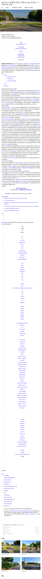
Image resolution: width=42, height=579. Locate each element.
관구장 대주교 (22, 271)
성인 (18, 67)
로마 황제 (3, 107)
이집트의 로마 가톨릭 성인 (9, 477)
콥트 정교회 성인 (7, 482)
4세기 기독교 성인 (8, 497)
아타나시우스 (22, 379)
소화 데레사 (22, 352)
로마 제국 (18, 44)
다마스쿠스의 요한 (22, 348)
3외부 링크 (6, 86)
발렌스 (15, 151)
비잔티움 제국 (18, 48)
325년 (36, 90)
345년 (39, 126)
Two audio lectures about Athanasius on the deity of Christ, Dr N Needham (21, 206)
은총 (22, 292)
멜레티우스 (37, 100)
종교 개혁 (22, 255)
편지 (29, 166)
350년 (3, 134)
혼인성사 (22, 319)
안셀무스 (22, 381)
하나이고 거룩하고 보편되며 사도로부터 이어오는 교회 (22, 288)
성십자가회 (22, 429)
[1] (18, 177)
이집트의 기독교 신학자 (9, 488)
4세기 (38, 63)
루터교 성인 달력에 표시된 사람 (10, 486)
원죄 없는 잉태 (22, 333)
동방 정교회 (8, 67)
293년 (21, 42)
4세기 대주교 (6, 506)
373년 (19, 47)
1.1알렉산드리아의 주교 (11, 76)
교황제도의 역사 (22, 242)
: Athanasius (12, 208)
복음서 (25, 167)
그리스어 (16, 63)
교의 (22, 300)
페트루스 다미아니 (22, 356)
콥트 (23, 54)
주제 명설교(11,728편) (17, 7)
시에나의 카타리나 (22, 370)
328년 (12, 94)
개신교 (29, 67)
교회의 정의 (22, 450)
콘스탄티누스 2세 (6, 117)
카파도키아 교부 (6, 530)
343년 (33, 122)
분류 (2, 474)
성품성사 (22, 317)
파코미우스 (10, 100)
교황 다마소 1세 (19, 179)
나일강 (25, 99)
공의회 (22, 244)
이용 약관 (29, 512)
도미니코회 (22, 421)
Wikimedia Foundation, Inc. (31, 514)
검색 (37, 3)
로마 (9, 122)
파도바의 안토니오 (22, 401)
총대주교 (14, 65)
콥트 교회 (32, 99)
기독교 (26, 70)
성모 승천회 (22, 427)
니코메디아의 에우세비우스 (9, 119)
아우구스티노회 (22, 433)
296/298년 (25, 63)
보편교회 (21, 51)
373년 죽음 (6, 475)
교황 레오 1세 (22, 341)
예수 (22, 236)
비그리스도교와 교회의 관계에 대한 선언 (22, 454)
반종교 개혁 (22, 257)
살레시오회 (22, 425)
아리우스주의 (5, 102)
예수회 (22, 435)
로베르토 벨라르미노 (22, 350)
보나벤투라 (22, 360)
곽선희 (7, 7)
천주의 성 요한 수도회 (22, 446)
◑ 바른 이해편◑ (6, 525)
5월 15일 (19, 54)
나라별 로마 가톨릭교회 (22, 259)
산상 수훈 (22, 296)
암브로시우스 (22, 389)
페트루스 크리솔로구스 (22, 358)
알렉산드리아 (23, 44)
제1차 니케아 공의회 (26, 92)
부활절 (14, 166)
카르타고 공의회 (26, 181)
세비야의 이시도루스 (22, 368)
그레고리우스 (22, 343)
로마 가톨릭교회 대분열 (22, 253)
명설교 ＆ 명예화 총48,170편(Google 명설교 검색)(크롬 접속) (20, 3)
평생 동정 (22, 331)
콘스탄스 (23, 126)
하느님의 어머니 (22, 329)
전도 (22, 249)
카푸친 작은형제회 (22, 444)
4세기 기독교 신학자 (8, 501)
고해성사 (22, 312)
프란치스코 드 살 (22, 366)
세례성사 (22, 306)
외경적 (9, 172)
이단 (13, 102)
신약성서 (24, 162)
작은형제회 (25, 442)
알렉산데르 (16, 92)
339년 (3, 119)
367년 (11, 166)
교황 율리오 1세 (16, 122)
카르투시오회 (22, 440)
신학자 (3, 68)
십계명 (22, 298)
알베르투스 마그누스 (22, 385)
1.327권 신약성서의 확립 (11, 81)
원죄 (22, 286)
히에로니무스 (22, 408)
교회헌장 (22, 452)
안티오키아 (27, 119)
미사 (15, 139)
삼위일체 (22, 284)
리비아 (19, 97)
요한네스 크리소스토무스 (22, 395)
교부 (5, 492)
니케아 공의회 (33, 68)
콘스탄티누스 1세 (9, 107)
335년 (22, 112)
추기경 (22, 265)
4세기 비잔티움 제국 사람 (9, 499)
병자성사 (22, 315)
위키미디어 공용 (19, 188)
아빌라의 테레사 (22, 374)
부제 (38, 90)
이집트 (15, 97)
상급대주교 (22, 269)
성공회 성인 (6, 484)
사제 (22, 277)
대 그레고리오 (22, 339)
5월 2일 (19, 55)
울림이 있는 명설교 (29, 7)
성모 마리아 (22, 325)
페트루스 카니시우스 (22, 403)
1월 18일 (19, 57)
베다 (22, 354)
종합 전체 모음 (13, 525)
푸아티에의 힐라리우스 (22, 364)
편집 (5, 89)
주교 (33, 100)
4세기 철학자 (6, 495)
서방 (23, 55)
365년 (22, 152)
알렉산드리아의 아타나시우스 (26, 189)
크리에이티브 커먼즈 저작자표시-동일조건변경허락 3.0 (20, 511)
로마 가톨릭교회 (5, 222)
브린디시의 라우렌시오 (22, 362)
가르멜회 (22, 419)
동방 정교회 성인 (7, 480)
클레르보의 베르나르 (22, 397)
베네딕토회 (22, 423)
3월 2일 (22, 47)
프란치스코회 (19, 442)
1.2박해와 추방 (9, 78)
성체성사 (22, 310)
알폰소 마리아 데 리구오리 (22, 387)
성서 (16, 167)
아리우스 (37, 92)
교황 (22, 263)
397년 (21, 181)
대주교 (22, 273)
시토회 (22, 431)
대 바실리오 (22, 345)
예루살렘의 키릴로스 (22, 393)
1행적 (5, 75)
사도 (36, 167)
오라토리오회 (22, 438)
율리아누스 (5, 144)
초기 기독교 (22, 240)
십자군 (22, 246)
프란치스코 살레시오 (22, 406)
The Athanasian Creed (9, 200)
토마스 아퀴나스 (22, 399)
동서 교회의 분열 (22, 251)
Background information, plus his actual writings (15, 198)
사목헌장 (22, 456)
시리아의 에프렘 (22, 391)
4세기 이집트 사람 (8, 503)
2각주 (5, 83)
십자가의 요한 (22, 372)
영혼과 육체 (22, 302)
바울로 (29, 167)
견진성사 (22, 308)
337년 (23, 115)
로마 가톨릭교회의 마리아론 (22, 323)
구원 (22, 294)
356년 (36, 137)
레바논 (24, 114)
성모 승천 (22, 335)
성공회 (12, 67)
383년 (12, 179)
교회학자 (6, 490)
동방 (23, 57)
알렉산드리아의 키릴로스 (22, 383)
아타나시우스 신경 (6, 527)
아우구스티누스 (22, 376)
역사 (22, 327)
